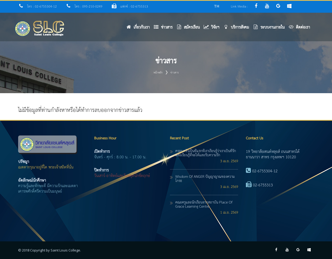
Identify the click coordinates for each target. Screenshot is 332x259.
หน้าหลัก (158, 72)
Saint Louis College (65, 250)
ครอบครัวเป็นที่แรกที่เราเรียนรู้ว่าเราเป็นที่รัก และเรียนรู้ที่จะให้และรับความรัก (205, 153)
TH (216, 6)
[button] (165, 29)
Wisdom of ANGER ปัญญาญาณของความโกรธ (205, 178)
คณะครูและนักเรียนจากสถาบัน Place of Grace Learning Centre (203, 204)
